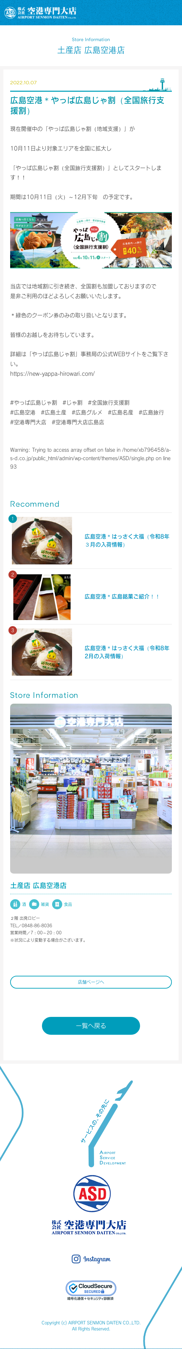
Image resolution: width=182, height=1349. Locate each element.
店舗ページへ (91, 982)
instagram (91, 1259)
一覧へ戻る (91, 1026)
